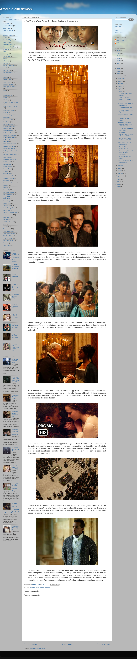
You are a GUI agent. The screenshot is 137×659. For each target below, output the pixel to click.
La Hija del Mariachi (9, 137)
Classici (5, 61)
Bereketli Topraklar (8, 40)
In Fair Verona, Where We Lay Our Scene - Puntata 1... (125, 152)
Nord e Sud (6, 169)
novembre (121, 78)
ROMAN (5, 187)
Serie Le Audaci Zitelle (10, 212)
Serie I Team (7, 210)
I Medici (5, 100)
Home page (67, 644)
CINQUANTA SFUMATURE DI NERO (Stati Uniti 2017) (125, 134)
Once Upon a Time (9, 176)
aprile (120, 168)
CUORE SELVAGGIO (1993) (15, 276)
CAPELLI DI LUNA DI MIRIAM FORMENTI (125, 139)
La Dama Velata (8, 130)
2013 (118, 187)
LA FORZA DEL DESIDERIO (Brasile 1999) (15, 347)
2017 (118, 73)
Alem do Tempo (8, 30)
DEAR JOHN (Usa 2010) (125, 107)
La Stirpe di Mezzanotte (10, 151)
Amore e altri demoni (16, 9)
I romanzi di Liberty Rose (10, 102)
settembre (121, 83)
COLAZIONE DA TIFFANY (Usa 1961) (126, 129)
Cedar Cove (7, 56)
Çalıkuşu (6, 54)
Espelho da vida (8, 84)
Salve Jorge (6, 201)
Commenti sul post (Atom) (37, 648)
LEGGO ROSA (119, 33)
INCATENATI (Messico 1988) (15, 296)
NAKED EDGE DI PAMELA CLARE (123, 147)
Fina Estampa (7, 95)
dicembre (121, 76)
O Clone (5, 171)
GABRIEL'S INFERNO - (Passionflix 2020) (14, 287)
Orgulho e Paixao (8, 178)
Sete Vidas (6, 217)
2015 (118, 181)
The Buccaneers (8, 231)
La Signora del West (9, 148)
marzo (120, 171)
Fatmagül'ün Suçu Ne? (10, 86)
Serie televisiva (34, 587)
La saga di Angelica (9, 146)
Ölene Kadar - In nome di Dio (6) (15, 396)
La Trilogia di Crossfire (10, 154)
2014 (118, 184)
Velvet (5, 243)
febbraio (120, 173)
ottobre (120, 81)
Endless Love (7, 79)
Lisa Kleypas (7, 161)
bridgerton (6, 49)
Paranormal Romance (9, 183)
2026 (118, 50)
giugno (120, 91)
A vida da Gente (8, 26)
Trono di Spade (7, 238)
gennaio (120, 176)
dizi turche (6, 75)
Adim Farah (6, 28)
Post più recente (30, 644)
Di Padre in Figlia (8, 72)
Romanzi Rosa (7, 194)
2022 (118, 61)
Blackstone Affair (8, 44)
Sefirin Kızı (6, 203)
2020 (118, 66)
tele (4, 224)
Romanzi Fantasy (8, 192)
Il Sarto (5, 112)
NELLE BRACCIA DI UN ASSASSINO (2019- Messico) (15, 257)
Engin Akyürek (7, 82)
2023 (118, 58)
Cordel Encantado (8, 65)
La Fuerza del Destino (9, 135)
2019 (118, 68)
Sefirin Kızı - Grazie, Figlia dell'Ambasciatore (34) (15, 379)
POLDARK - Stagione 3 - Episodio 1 (15, 266)
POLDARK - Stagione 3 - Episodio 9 (15, 335)
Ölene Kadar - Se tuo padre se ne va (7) (15, 414)
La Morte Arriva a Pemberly (8, 140)
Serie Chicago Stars (9, 208)
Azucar (5, 37)
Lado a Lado (7, 157)
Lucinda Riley (7, 164)
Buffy (4, 51)
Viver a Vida (7, 245)
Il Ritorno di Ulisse (8, 110)
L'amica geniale (8, 124)
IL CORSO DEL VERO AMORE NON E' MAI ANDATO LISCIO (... (125, 124)
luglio (120, 89)
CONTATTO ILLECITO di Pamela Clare (125, 161)
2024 (118, 55)
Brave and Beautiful (9, 47)
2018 (118, 71)
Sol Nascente (7, 219)
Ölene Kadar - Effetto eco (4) (15, 449)
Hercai (5, 97)
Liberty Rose (120, 40)
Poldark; (5, 185)
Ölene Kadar (7, 173)
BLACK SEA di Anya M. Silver (15, 360)
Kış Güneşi (6, 122)
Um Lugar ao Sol (8, 240)
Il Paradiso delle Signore (10, 106)
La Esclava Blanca (8, 133)
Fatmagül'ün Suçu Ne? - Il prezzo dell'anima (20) (15, 487)
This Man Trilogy (8, 236)
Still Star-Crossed (44, 587)
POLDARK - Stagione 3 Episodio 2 (125, 94)
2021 (118, 63)
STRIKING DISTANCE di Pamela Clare (125, 104)
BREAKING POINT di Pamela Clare (124, 143)
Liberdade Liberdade (9, 159)
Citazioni (6, 58)
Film (4, 90)
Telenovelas (6, 229)
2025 (118, 53)
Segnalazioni (7, 205)
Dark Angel (6, 70)
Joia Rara (6, 117)
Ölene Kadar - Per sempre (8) (15, 527)
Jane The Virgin (8, 115)
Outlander (6, 180)
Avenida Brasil (7, 35)
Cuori (5, 68)
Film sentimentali (8, 93)
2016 (118, 179)
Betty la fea (6, 42)
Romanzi (6, 190)
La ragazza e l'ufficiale (9, 143)
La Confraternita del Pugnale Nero (9, 127)
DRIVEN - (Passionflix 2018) (14, 306)
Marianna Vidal (7, 166)
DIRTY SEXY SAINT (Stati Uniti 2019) (15, 316)
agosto (120, 86)
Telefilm (5, 226)
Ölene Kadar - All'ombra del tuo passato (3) (15, 432)
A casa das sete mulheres (11, 19)
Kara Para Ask (7, 119)
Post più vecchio (103, 644)
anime (5, 33)
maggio (120, 165)
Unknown (119, 43)
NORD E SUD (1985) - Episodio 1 (15, 326)
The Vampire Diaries (9, 233)
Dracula (5, 77)
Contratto (6, 63)
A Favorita (6, 23)
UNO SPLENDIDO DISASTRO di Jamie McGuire (125, 99)
